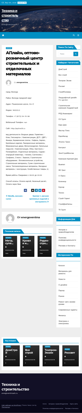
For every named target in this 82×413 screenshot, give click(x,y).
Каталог (9, 48)
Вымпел (62, 165)
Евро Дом (63, 125)
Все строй (63, 75)
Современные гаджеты (68, 310)
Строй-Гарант (64, 199)
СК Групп (62, 119)
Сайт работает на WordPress (11, 405)
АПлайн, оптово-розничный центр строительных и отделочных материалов (24, 63)
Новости (62, 279)
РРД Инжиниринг (65, 114)
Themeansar (6, 407)
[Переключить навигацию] (78, 35)
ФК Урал (62, 170)
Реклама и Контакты (67, 246)
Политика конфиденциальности (53, 408)
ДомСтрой (63, 69)
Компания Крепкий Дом (68, 159)
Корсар (61, 187)
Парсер (61, 291)
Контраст (62, 148)
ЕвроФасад (63, 136)
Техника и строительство (10, 15)
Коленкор (62, 182)
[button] (74, 35)
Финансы (62, 315)
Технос (61, 193)
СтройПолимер (65, 92)
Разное (61, 296)
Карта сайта (74, 404)
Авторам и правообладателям (58, 404)
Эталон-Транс (64, 142)
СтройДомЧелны (65, 204)
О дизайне (63, 285)
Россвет (62, 86)
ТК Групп (62, 210)
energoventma (22, 82)
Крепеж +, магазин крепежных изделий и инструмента (39, 199)
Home (45, 404)
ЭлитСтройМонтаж (66, 153)
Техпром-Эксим (65, 81)
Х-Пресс (62, 176)
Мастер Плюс (64, 131)
